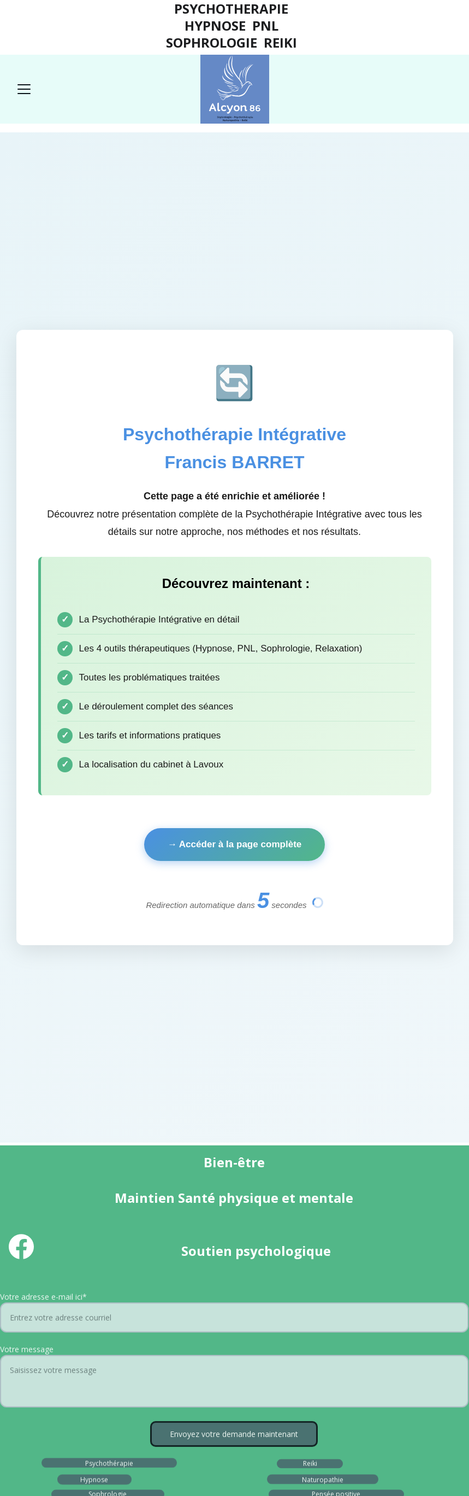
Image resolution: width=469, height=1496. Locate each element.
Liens (389, 1263)
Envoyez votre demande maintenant (234, 1077)
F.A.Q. (309, 1162)
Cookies (248, 1262)
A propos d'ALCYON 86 (185, 1201)
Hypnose (94, 1110)
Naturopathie (322, 1110)
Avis (91, 1162)
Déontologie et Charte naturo (199, 1243)
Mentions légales (73, 1263)
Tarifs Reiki (309, 1183)
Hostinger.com (268, 1461)
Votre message (27, 992)
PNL (93, 1139)
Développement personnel (337, 1138)
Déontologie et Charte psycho (198, 1221)
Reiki (310, 1094)
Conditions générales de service (219, 1284)
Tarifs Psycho (110, 1183)
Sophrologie (107, 1125)
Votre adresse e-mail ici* (43, 940)
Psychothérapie (109, 1093)
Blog (202, 1162)
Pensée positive (336, 1125)
